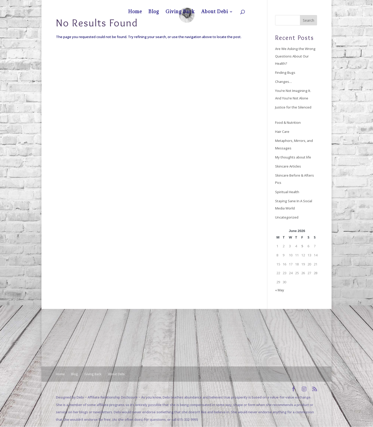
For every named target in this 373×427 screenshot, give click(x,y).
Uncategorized (286, 217)
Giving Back (286, 4)
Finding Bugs (285, 72)
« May (279, 290)
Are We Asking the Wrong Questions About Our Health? (295, 56)
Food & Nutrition (288, 122)
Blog (272, 4)
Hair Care (282, 131)
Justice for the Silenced (293, 107)
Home (261, 4)
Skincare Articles (288, 166)
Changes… (283, 81)
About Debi (305, 4)
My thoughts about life (293, 157)
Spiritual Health (287, 192)
